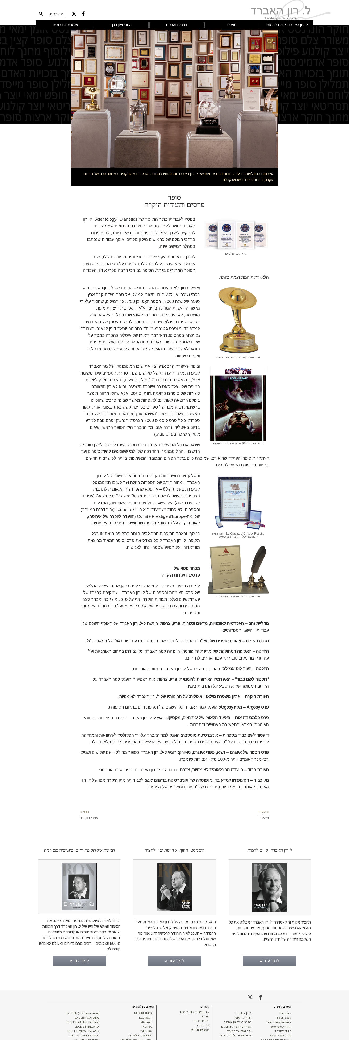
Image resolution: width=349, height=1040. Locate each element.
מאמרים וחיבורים (200, 1029)
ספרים (206, 1015)
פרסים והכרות (202, 1020)
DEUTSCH (145, 1016)
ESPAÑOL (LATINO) (140, 1034)
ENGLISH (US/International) (83, 1012)
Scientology (284, 1016)
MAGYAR (146, 1021)
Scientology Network (278, 1021)
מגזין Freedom (243, 1012)
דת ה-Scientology (280, 1025)
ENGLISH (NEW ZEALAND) (83, 1030)
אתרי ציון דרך (202, 1024)
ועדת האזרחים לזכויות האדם (236, 1034)
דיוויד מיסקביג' (282, 1030)
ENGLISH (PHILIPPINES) (84, 1034)
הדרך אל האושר (243, 1016)
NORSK (147, 1025)
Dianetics (285, 1012)
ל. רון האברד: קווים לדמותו (195, 1010)
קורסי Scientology (280, 1034)
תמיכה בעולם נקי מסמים (238, 1021)
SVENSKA (146, 1030)
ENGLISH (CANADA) (87, 1016)
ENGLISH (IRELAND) (87, 1025)
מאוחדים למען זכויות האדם (236, 1025)
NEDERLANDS (143, 1012)
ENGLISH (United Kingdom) (83, 1021)
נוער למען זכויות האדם (239, 1030)
